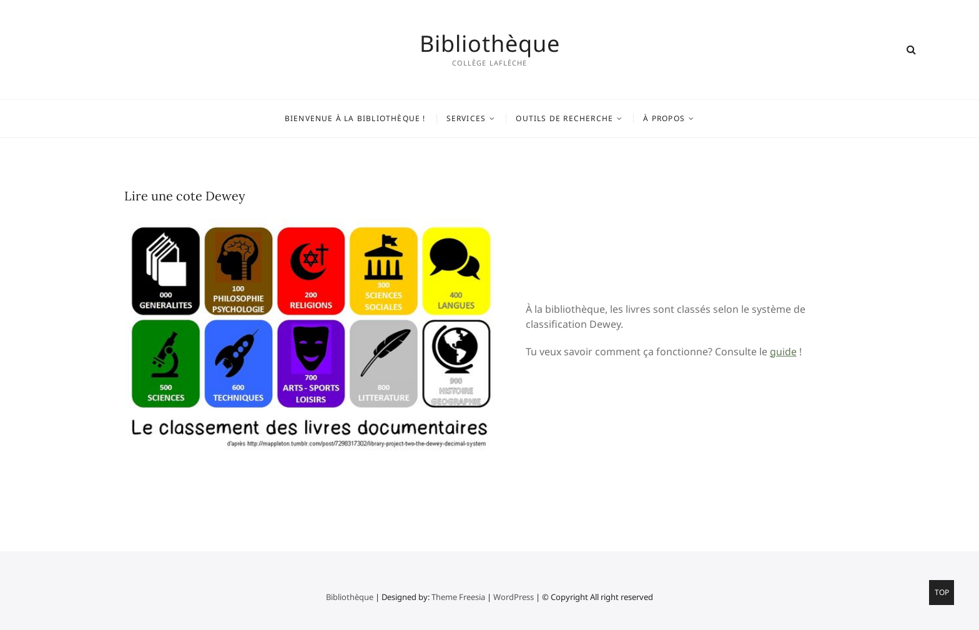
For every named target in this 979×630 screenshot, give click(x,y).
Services (466, 118)
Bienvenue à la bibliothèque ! (355, 118)
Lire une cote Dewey (184, 196)
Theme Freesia (458, 597)
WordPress (513, 597)
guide (783, 351)
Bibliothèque (490, 43)
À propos (664, 118)
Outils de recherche (564, 118)
